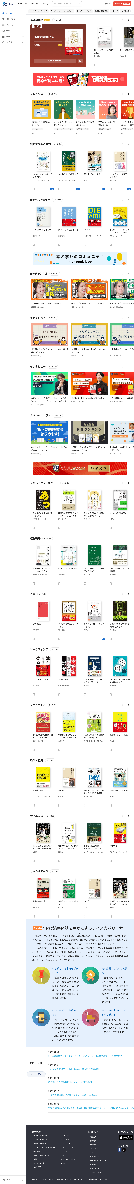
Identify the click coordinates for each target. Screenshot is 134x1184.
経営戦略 (37, 1151)
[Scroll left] (122, 20)
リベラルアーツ (127, 11)
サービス (93, 1153)
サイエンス (65, 1151)
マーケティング (39, 1163)
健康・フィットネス (68, 1159)
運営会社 (93, 1137)
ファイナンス (65, 1143)
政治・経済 (65, 1139)
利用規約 (35, 1180)
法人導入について (96, 1157)
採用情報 (93, 1141)
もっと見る (58, 20)
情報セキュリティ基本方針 (66, 1180)
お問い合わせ (95, 1168)
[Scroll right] (128, 20)
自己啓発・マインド (84, 11)
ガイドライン (82, 1180)
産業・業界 (37, 1167)
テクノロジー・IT (67, 1147)
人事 (35, 1159)
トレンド (114, 11)
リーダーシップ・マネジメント (62, 11)
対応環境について (96, 1164)
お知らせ (93, 1149)
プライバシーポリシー (47, 1180)
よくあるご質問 (95, 1172)
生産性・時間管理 (101, 11)
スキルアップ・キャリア (38, 11)
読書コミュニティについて (99, 1161)
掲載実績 (93, 1145)
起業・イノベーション (41, 1155)
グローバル (65, 1136)
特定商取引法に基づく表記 (98, 1180)
